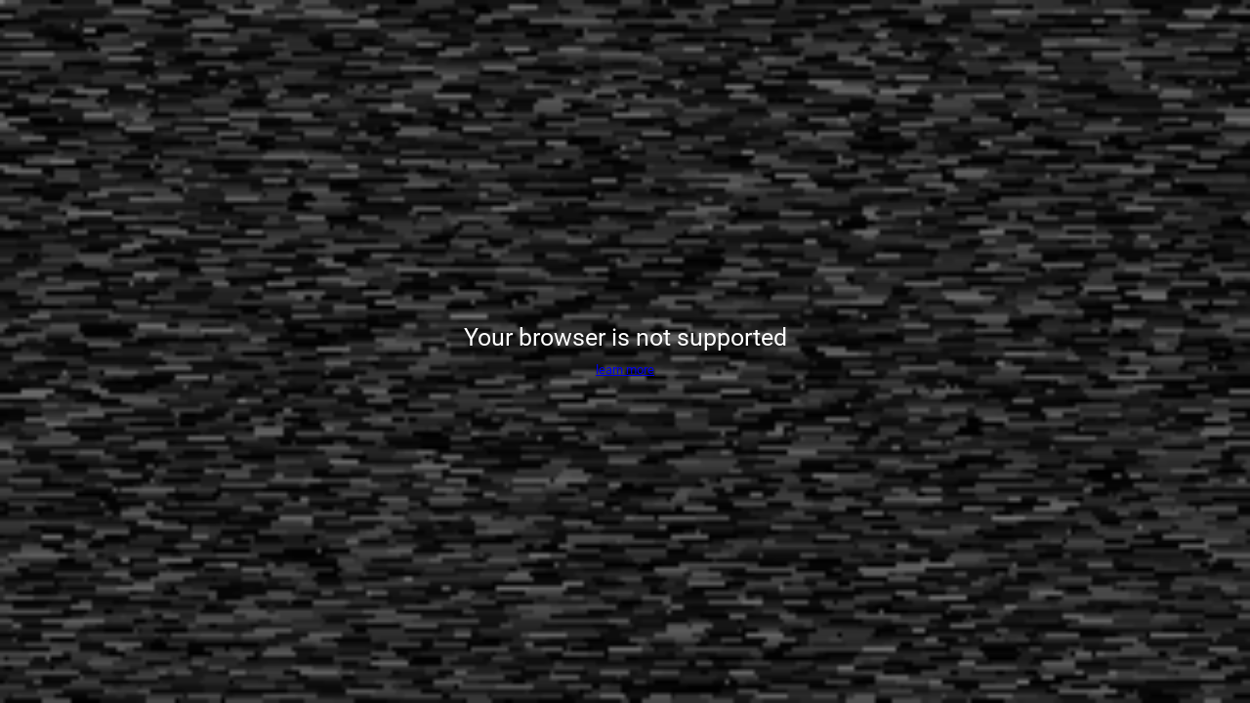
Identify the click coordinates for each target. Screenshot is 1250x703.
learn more (625, 369)
